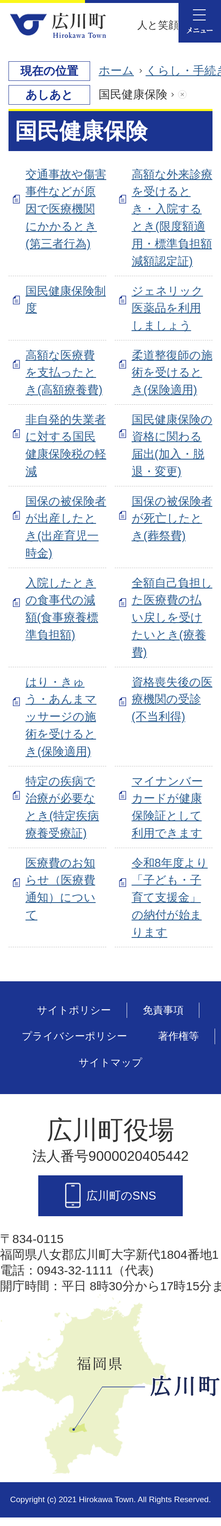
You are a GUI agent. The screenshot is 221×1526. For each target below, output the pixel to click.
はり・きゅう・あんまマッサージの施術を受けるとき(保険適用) (61, 716)
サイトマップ (110, 1062)
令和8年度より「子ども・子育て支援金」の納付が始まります (170, 897)
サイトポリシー (74, 1010)
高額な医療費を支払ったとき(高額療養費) (64, 373)
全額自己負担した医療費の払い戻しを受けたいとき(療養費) (172, 617)
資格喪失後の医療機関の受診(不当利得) (172, 699)
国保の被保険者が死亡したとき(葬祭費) (172, 518)
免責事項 (163, 1010)
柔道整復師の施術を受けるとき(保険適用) (172, 373)
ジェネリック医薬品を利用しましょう (167, 308)
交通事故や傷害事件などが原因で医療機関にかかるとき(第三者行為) (66, 209)
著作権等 (178, 1036)
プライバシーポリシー (74, 1036)
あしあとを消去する (191, 94)
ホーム (116, 70)
